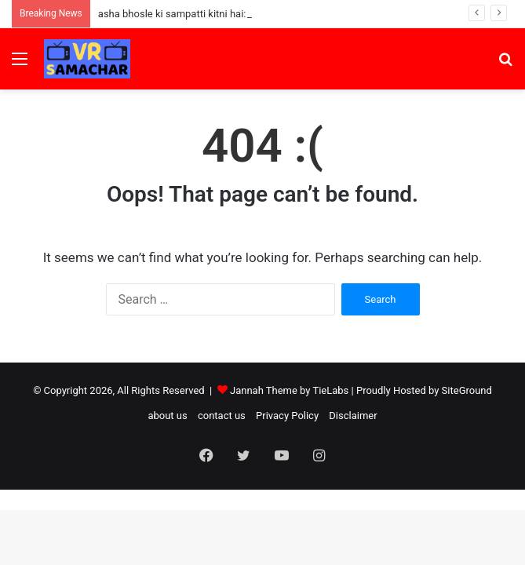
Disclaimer (353, 415)
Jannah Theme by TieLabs (289, 390)
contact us (222, 415)
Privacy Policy (287, 415)
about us (167, 415)
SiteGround (467, 390)
